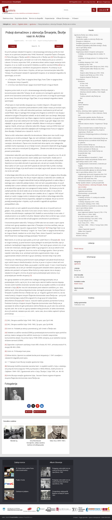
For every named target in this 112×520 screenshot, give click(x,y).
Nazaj (13, 46)
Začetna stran (8, 18)
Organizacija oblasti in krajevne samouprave (89, 52)
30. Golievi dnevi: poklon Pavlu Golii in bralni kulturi (25, 469)
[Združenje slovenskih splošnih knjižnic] (63, 509)
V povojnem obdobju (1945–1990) (88, 204)
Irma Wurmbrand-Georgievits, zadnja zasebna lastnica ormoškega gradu (36, 443)
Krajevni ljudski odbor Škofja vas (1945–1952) (94, 66)
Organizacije (49, 18)
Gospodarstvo (80, 79)
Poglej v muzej (20, 480)
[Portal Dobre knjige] (94, 509)
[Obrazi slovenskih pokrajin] (78, 509)
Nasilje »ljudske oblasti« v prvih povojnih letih (90, 183)
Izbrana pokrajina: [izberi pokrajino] (11, 2)
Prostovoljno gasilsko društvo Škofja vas (90, 117)
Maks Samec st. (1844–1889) (87, 214)
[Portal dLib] (50, 509)
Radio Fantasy (82, 155)
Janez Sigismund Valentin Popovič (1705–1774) (92, 212)
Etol (81, 98)
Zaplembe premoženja (85, 191)
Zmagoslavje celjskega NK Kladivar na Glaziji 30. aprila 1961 (60, 493)
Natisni (29, 411)
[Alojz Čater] (14, 393)
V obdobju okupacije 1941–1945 (88, 62)
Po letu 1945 (84, 85)
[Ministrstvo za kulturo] (12, 510)
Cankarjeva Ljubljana (22, 491)
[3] (52, 57)
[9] (23, 301)
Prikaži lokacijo (78, 248)
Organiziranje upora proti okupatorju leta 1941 (92, 174)
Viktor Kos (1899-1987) (57, 441)
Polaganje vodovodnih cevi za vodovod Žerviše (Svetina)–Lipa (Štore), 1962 (61, 470)
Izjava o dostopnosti (94, 517)
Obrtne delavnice (83, 105)
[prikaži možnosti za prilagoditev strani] (75, 2)
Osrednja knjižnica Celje (49, 41)
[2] (28, 57)
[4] (59, 65)
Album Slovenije (62, 18)
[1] (6, 57)
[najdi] (94, 10)
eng (88, 2)
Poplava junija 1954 (82, 233)
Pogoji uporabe (83, 517)
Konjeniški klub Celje (84, 153)
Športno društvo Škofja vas (86, 145)
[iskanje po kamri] (77, 10)
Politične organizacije (82, 195)
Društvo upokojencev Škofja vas (88, 149)
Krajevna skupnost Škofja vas (89, 77)
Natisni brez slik (39, 411)
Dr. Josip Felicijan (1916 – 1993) (87, 221)
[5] (47, 228)
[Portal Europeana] (40, 509)
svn (84, 2)
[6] (59, 240)
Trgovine (80, 107)
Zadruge (80, 102)
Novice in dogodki (36, 18)
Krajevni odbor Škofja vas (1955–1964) (92, 73)
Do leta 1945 (84, 83)
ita (91, 2)
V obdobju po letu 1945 (85, 64)
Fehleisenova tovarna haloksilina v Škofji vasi (94, 90)
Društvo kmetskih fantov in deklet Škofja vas (92, 128)
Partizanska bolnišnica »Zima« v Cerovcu (90, 181)
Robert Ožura (78, 284)
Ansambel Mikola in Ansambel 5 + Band (90, 157)
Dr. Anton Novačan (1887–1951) (88, 216)
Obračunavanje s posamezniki (87, 193)
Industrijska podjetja (84, 88)
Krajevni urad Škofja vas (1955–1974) (91, 75)
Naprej (58, 46)
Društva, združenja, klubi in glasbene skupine (90, 111)
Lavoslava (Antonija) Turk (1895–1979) (90, 218)
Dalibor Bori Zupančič (84, 231)
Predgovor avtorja (81, 37)
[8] (17, 287)
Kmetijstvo (81, 81)
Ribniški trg (13, 441)
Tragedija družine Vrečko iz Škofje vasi (90, 168)
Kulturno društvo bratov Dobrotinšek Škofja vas (93, 138)
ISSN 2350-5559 (105, 517)
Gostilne (80, 109)
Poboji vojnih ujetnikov (85, 189)
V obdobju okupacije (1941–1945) (88, 202)
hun (94, 2)
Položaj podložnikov (82, 50)
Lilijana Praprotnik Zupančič (86, 229)
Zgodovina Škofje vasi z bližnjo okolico (86, 35)
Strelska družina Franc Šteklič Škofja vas (90, 151)
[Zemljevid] (103, 10)
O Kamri (75, 18)
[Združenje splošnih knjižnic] (106, 509)
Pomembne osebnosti (83, 210)
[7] (31, 275)
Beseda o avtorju (81, 235)
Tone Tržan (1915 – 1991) (86, 223)
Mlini (79, 100)
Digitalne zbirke (21, 18)
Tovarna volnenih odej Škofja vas (90, 96)
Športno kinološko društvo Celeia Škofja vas (91, 147)
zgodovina (77, 264)
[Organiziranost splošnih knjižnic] (29, 509)
